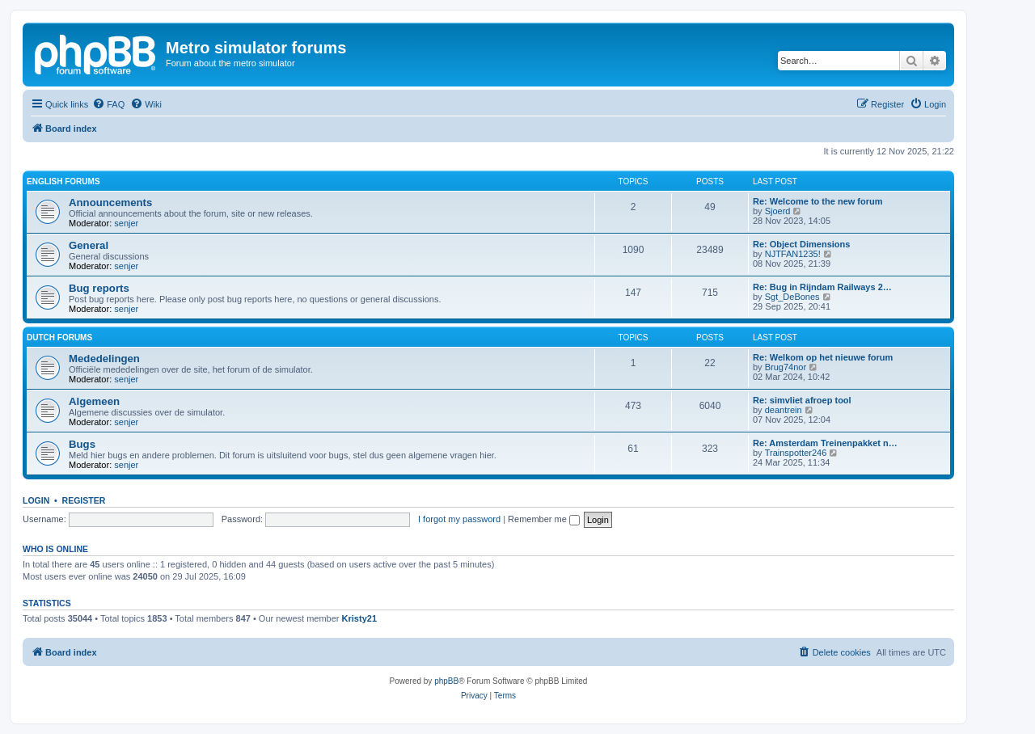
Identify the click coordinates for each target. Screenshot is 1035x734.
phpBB (446, 681)
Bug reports (99, 288)
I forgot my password (459, 519)
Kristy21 (359, 618)
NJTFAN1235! (793, 254)
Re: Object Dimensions (801, 244)
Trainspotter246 (796, 453)
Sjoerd (778, 211)
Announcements (110, 202)
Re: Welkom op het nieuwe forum (823, 357)
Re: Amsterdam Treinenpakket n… (825, 443)
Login (36, 500)
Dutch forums (59, 337)
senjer (126, 223)
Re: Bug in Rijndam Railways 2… (822, 287)
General (88, 245)
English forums (63, 181)
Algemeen (94, 401)
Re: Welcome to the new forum (818, 201)
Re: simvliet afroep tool (802, 400)
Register (84, 500)
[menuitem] (108, 104)
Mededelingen (104, 358)
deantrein (783, 410)
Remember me (544, 519)
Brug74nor (785, 367)
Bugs (82, 444)
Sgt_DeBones (792, 297)
